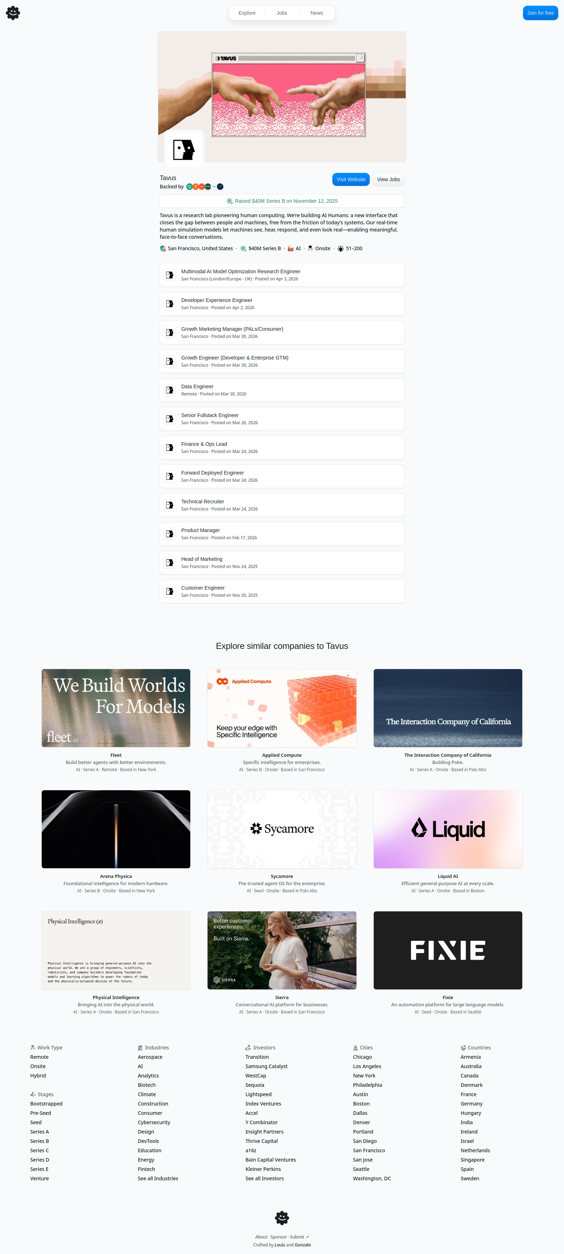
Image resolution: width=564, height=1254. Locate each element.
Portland (363, 1131)
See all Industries (158, 1178)
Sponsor (278, 1237)
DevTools (148, 1141)
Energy (146, 1159)
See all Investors (264, 1178)
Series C (39, 1150)
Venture (39, 1178)
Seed (36, 1122)
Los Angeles (367, 1066)
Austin (360, 1094)
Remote (39, 1056)
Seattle (361, 1169)
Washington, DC (372, 1178)
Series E (39, 1169)
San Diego (365, 1141)
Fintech (146, 1169)
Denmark (472, 1084)
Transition (257, 1056)
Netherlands (475, 1150)
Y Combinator (261, 1122)
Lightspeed (258, 1094)
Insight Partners (264, 1131)
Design (146, 1131)
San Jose (363, 1159)
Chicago (362, 1056)
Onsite (38, 1066)
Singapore (473, 1159)
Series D (39, 1159)
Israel (467, 1141)
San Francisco (369, 1150)
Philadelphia (367, 1084)
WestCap (255, 1075)
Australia (471, 1066)
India (467, 1122)
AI (140, 1066)
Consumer (150, 1112)
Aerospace (150, 1056)
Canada (470, 1075)
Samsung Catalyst (266, 1066)
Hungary (471, 1112)
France (469, 1094)
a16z (250, 1150)
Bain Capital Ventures (270, 1159)
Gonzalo (303, 1245)
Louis (279, 1245)
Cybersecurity (154, 1122)
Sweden (470, 1178)
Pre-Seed (40, 1112)
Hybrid (38, 1075)
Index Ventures (263, 1103)
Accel (251, 1112)
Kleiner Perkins (263, 1169)
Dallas (360, 1112)
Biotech (147, 1084)
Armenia (471, 1056)
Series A (39, 1131)
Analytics (148, 1075)
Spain (467, 1169)
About (261, 1237)
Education (149, 1150)
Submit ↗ (299, 1237)
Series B (39, 1141)
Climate (147, 1094)
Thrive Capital (261, 1141)
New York (364, 1075)
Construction (153, 1103)
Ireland (469, 1131)
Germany (472, 1103)
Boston (361, 1103)
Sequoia (254, 1084)
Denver (361, 1122)
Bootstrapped (46, 1103)
